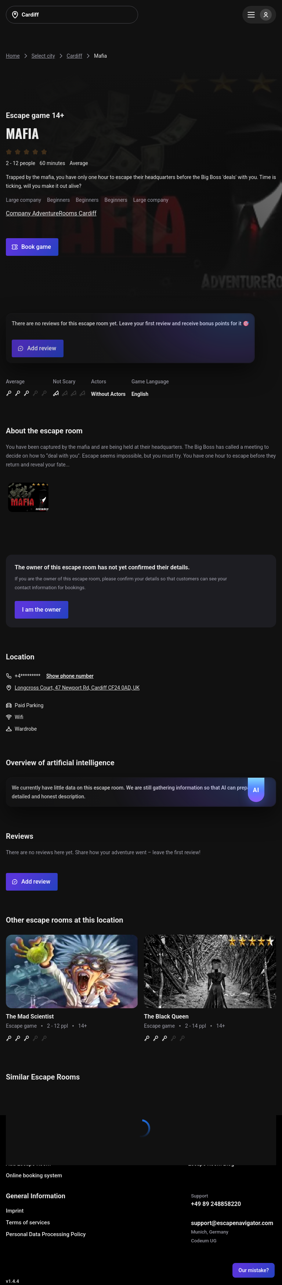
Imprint (15, 1210)
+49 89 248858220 (216, 1203)
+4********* (27, 676)
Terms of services (28, 1222)
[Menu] (259, 15)
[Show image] (28, 497)
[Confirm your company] (41, 610)
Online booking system (34, 1175)
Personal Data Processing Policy (46, 1234)
